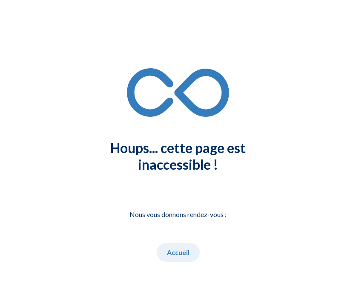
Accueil (178, 252)
